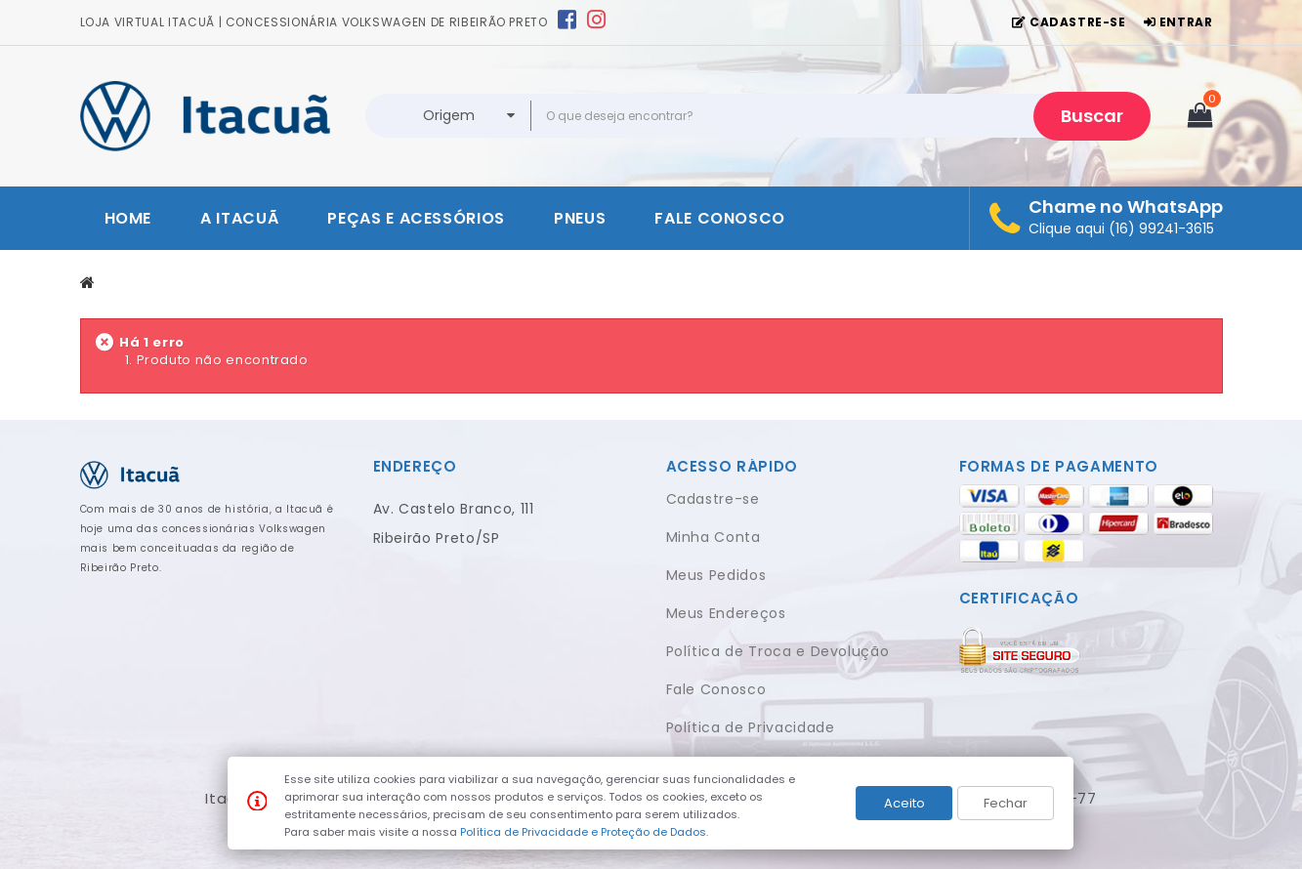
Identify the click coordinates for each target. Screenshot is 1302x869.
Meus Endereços (726, 613)
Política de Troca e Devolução (778, 651)
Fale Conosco (716, 689)
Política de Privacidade (750, 727)
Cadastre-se (713, 499)
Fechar (1006, 803)
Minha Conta (713, 537)
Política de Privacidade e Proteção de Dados (583, 832)
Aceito (904, 803)
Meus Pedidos (716, 575)
